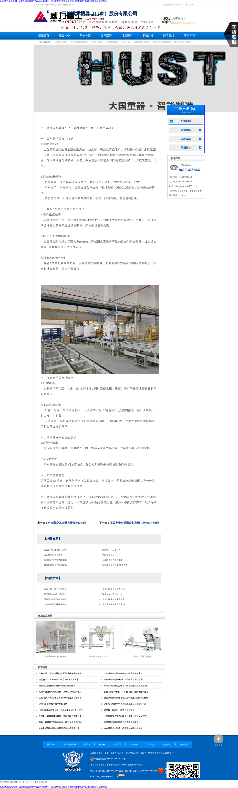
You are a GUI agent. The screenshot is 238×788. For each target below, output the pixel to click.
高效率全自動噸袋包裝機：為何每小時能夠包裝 (60, 692)
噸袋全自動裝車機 (182, 42)
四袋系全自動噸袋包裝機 (55, 550)
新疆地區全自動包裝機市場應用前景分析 (57, 685)
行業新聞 (186, 121)
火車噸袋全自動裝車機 (112, 560)
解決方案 (85, 35)
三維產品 (117, 744)
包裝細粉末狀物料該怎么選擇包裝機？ (121, 722)
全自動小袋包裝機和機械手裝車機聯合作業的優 (60, 716)
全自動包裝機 (61, 42)
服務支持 (147, 35)
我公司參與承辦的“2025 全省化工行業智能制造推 (126, 692)
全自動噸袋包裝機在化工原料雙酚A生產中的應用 (126, 698)
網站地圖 (189, 4)
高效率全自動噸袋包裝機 (55, 599)
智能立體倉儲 (108, 555)
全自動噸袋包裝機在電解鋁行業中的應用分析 (59, 728)
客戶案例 (106, 35)
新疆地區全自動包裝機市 (55, 594)
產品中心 (64, 35)
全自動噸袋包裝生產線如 (113, 589)
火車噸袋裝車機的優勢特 (55, 604)
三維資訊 (186, 139)
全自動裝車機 (96, 42)
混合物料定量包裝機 (53, 555)
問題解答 (186, 147)
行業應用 (127, 35)
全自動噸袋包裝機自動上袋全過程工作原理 (123, 679)
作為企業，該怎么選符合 (55, 589)
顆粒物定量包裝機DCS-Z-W (114, 565)
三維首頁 (43, 35)
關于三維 (168, 35)
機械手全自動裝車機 (162, 42)
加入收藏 (178, 4)
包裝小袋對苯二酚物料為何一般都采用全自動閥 (60, 722)
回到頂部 (218, 740)
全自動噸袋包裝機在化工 (113, 599)
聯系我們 (189, 35)
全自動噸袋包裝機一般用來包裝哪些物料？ (123, 728)
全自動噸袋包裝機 (79, 42)
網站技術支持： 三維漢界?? (160, 753)
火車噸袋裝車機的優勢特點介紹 (67, 522)
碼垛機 (87, 744)
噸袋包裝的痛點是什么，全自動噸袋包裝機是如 (125, 685)
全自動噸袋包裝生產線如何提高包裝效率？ (123, 673)
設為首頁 (167, 4)
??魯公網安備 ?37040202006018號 (108, 759)
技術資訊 (186, 130)
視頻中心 (167, 744)
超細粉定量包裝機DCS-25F (56, 560)
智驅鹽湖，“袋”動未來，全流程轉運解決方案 (59, 679)
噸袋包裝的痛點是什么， (113, 594)
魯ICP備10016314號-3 (135, 753)
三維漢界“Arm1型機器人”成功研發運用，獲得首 (60, 698)
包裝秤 (102, 744)
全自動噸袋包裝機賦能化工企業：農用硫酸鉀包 (125, 716)
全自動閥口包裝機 (141, 42)
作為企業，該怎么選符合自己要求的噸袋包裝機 (60, 673)
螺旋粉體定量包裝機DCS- (55, 565)
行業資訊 (151, 744)
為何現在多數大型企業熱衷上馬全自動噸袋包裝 (125, 704)
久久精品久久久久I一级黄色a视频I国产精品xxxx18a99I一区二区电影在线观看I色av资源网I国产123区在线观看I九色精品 (53, 787)
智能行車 (125, 42)
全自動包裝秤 (112, 42)
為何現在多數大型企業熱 (113, 604)
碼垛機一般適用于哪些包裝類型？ (119, 710)
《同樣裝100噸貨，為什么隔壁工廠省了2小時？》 (61, 710)
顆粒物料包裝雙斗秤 (111, 550)
